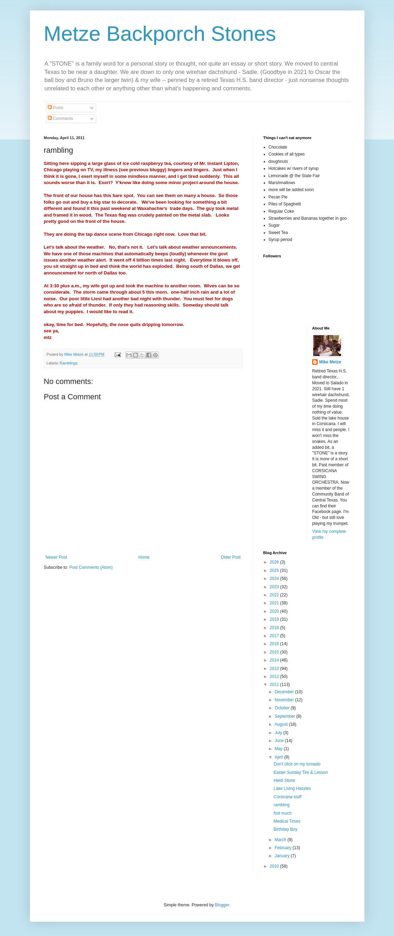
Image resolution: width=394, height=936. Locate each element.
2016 (275, 643)
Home (143, 557)
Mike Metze (330, 362)
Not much (282, 813)
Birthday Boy (285, 829)
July (279, 732)
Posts (55, 107)
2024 (275, 578)
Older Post (231, 557)
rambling (281, 804)
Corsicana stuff (287, 796)
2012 (275, 676)
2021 (275, 603)
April (279, 757)
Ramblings (68, 363)
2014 (275, 660)
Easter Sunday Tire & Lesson (300, 772)
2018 (275, 627)
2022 (275, 594)
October (283, 707)
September (285, 716)
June (280, 740)
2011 (275, 684)
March (281, 839)
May (279, 748)
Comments (60, 118)
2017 (275, 635)
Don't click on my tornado (296, 764)
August (282, 724)
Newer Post (56, 557)
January (283, 855)
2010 (275, 866)
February (283, 847)
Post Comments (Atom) (91, 567)
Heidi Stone (284, 780)
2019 (275, 619)
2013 (275, 668)
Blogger (222, 905)
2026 (275, 562)
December (285, 691)
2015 (275, 652)
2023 (275, 586)
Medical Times (286, 821)
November (285, 699)
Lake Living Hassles (292, 788)
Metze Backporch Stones (160, 33)
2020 (275, 611)
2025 (275, 570)
